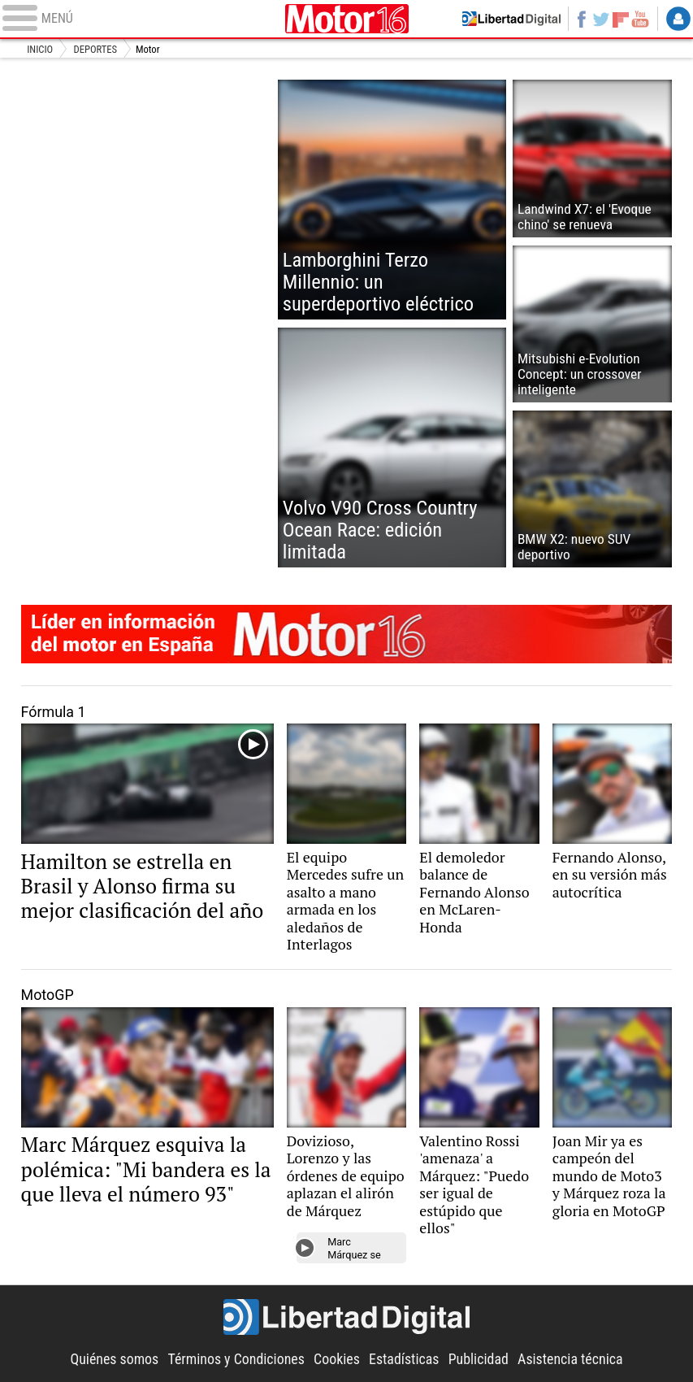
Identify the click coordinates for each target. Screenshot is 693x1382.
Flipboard (620, 18)
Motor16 (346, 18)
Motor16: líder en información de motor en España (347, 634)
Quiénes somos (114, 1358)
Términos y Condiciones (235, 1358)
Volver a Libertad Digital (511, 19)
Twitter (601, 19)
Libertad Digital (346, 1317)
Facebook (581, 19)
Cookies (337, 1358)
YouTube (640, 19)
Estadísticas (404, 1358)
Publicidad (478, 1358)
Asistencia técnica (570, 1358)
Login (678, 19)
